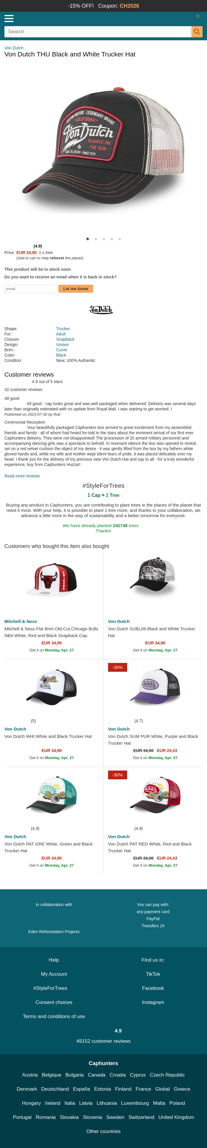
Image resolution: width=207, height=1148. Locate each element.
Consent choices (53, 1002)
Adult (61, 334)
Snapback (65, 339)
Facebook (153, 988)
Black (61, 355)
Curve (61, 349)
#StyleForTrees (53, 988)
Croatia (118, 1075)
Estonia (102, 1089)
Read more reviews (22, 476)
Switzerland (141, 1117)
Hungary (31, 1103)
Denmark (27, 1089)
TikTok (153, 974)
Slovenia (92, 1117)
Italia (69, 1103)
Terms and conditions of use (54, 1016)
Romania (46, 1117)
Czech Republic (167, 1075)
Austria (30, 1075)
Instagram (153, 1002)
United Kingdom (176, 1117)
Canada (97, 1075)
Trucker (63, 328)
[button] (87, 239)
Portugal (22, 1117)
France (143, 1089)
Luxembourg (135, 1103)
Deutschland (55, 1089)
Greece (182, 1089)
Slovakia (69, 1117)
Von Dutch (14, 48)
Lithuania (107, 1103)
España (81, 1089)
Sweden (115, 1117)
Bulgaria (74, 1075)
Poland (177, 1103)
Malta (159, 1103)
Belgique (51, 1075)
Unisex (62, 344)
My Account (54, 974)
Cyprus (138, 1075)
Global (162, 1089)
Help (54, 960)
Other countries (103, 1131)
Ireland (52, 1103)
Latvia (85, 1103)
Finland (123, 1089)
